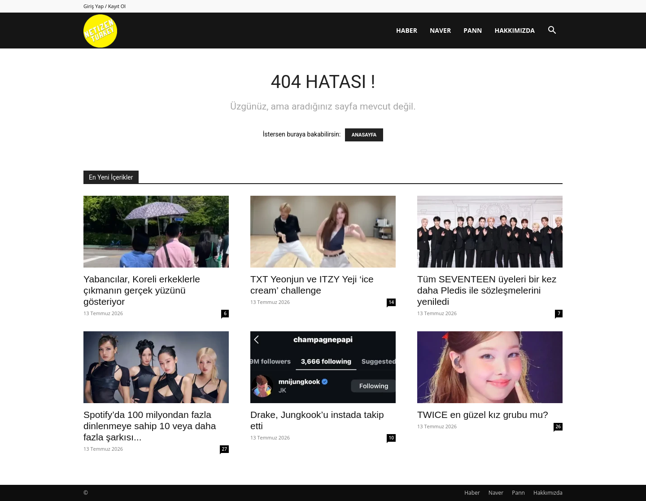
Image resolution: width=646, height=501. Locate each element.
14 (391, 302)
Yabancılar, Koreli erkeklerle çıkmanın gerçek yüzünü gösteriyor (141, 290)
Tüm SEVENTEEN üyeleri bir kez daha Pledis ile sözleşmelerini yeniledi (486, 290)
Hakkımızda (514, 30)
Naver (440, 30)
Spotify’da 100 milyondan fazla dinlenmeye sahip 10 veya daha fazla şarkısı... (149, 425)
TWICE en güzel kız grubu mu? (482, 414)
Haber (406, 30)
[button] (552, 31)
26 (558, 426)
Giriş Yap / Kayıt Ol (104, 6)
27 (224, 449)
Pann (472, 30)
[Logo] (100, 31)
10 (391, 438)
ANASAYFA (364, 135)
